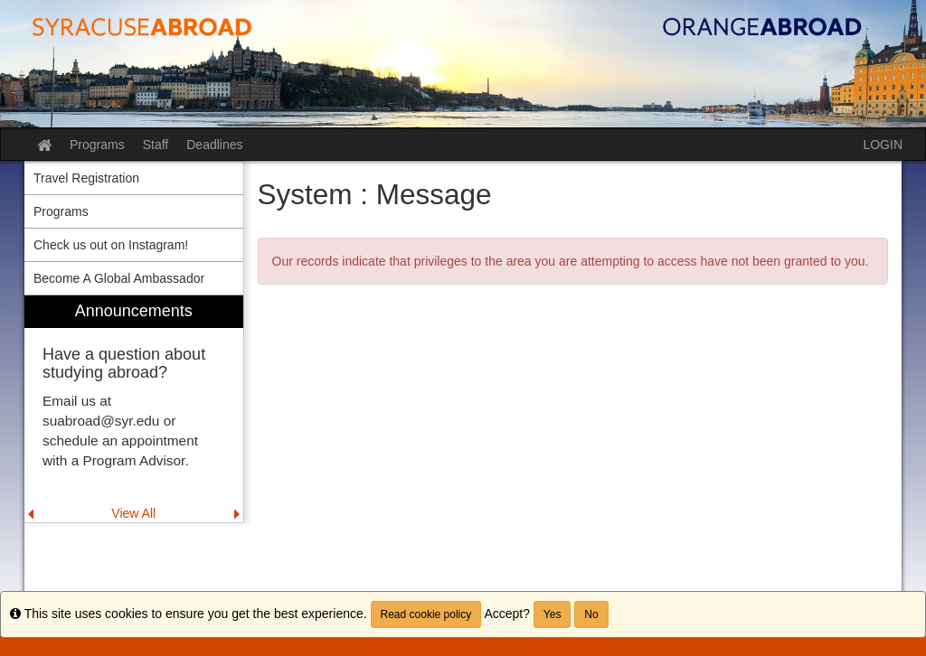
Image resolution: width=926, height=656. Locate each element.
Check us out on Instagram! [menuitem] (110, 245)
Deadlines (214, 144)
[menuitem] (133, 408)
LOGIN (882, 144)
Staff (156, 144)
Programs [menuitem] (61, 211)
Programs (97, 144)
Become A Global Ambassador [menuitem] (118, 278)
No (591, 614)
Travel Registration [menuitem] (86, 178)
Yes (552, 614)
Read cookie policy (426, 614)
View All (133, 513)
